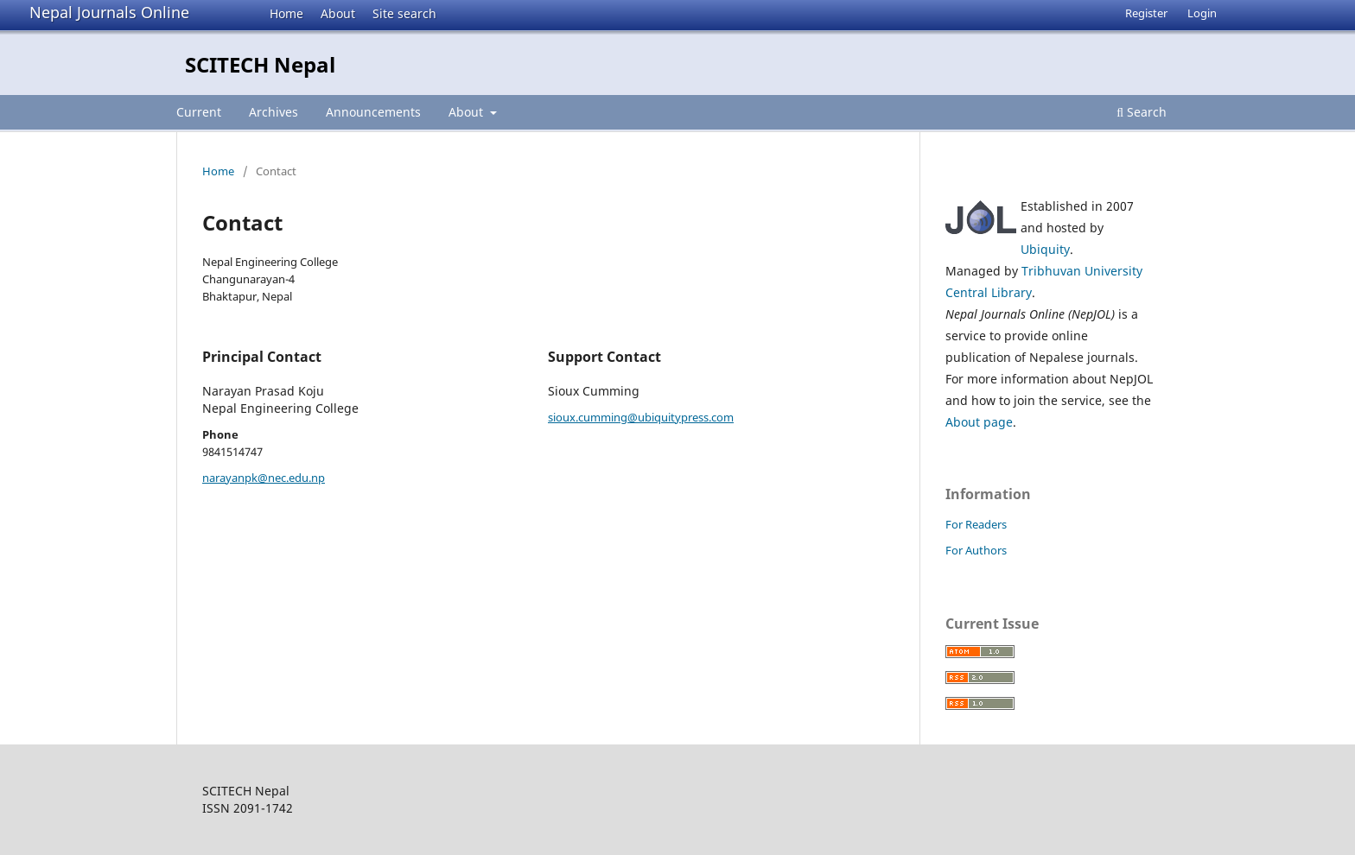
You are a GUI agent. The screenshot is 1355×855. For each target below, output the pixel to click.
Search (1141, 112)
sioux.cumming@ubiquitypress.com (641, 417)
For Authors (976, 550)
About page (979, 422)
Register (1146, 13)
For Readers (976, 524)
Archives (273, 112)
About (338, 13)
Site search (404, 13)
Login (1202, 13)
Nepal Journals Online (109, 12)
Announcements (373, 112)
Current (198, 112)
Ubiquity (1045, 249)
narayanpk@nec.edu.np (263, 477)
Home (286, 13)
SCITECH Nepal (260, 64)
